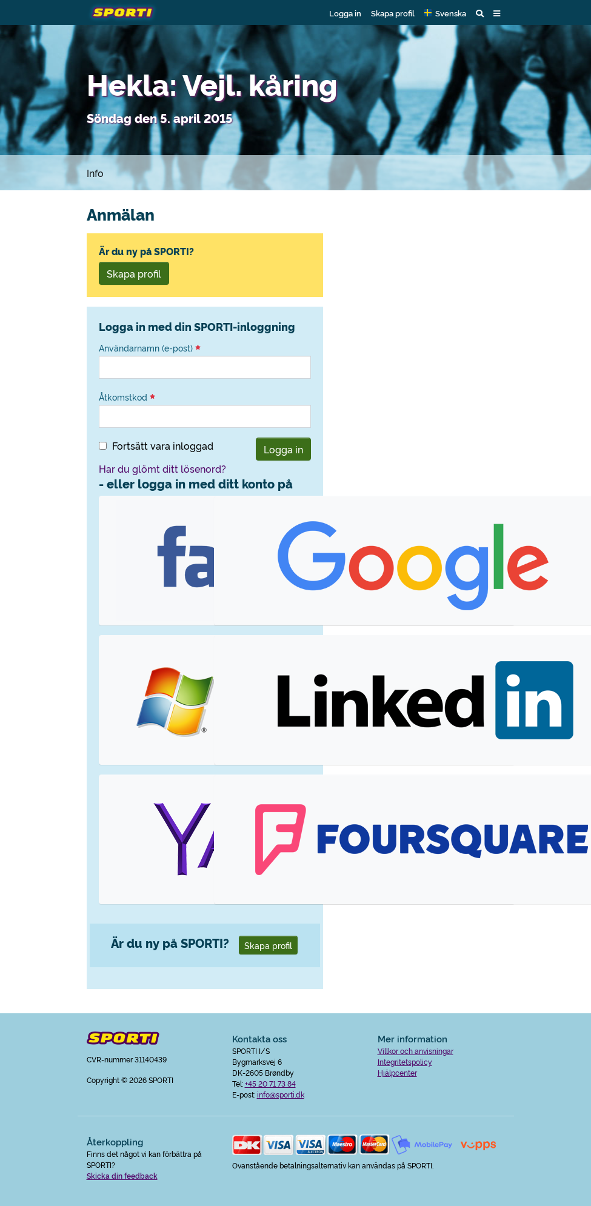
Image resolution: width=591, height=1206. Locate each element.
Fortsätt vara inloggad (162, 445)
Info (95, 172)
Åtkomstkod (127, 397)
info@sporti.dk (280, 1094)
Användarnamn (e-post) (150, 348)
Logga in (345, 12)
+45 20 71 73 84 (270, 1083)
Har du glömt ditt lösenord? (162, 468)
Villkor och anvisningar (415, 1050)
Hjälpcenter (397, 1072)
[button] (445, 12)
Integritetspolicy (405, 1061)
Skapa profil (393, 12)
